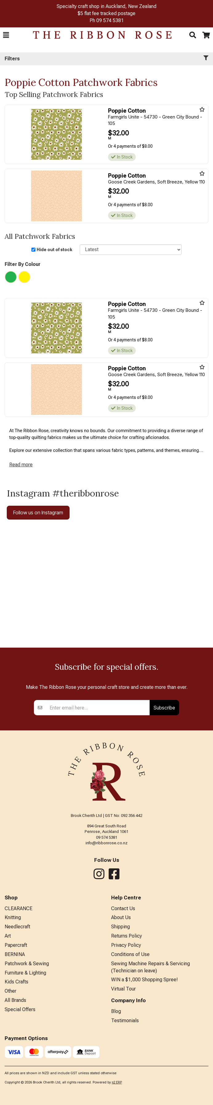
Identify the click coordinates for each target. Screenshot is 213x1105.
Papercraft (16, 945)
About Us (121, 917)
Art (8, 936)
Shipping (120, 927)
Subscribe (164, 708)
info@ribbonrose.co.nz (106, 843)
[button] (6, 35)
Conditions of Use (130, 954)
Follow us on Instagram (38, 512)
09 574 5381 (110, 20)
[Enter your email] (98, 707)
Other (10, 991)
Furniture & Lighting (25, 973)
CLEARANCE (18, 908)
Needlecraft (17, 927)
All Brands (15, 1000)
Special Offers (20, 1009)
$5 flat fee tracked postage (106, 13)
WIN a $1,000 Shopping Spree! (144, 979)
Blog (116, 1011)
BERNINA (15, 954)
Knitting (13, 917)
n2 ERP (117, 1082)
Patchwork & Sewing (27, 963)
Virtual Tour (123, 989)
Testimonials (125, 1020)
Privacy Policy (126, 945)
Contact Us (123, 908)
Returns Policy (126, 936)
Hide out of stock (54, 249)
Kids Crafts (16, 982)
